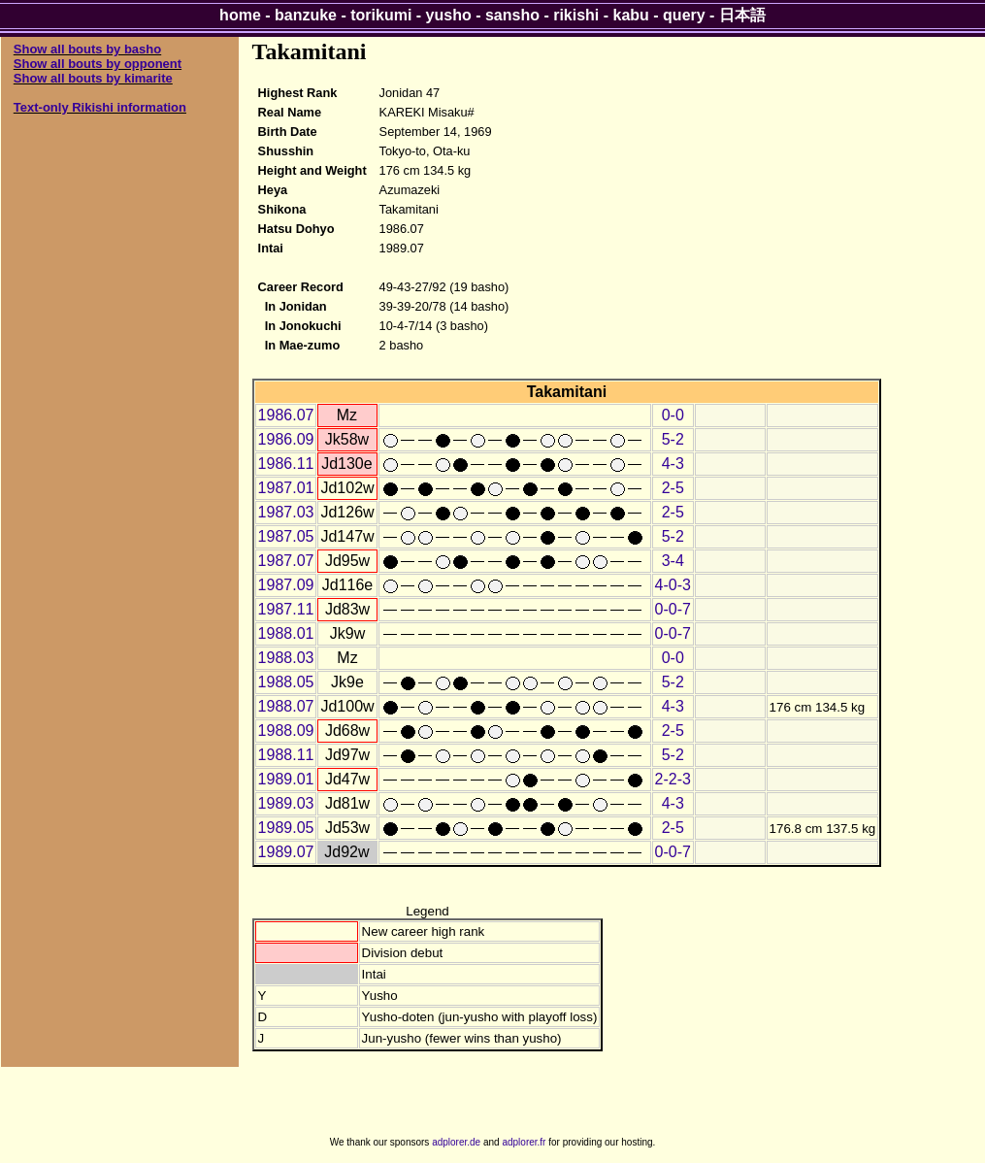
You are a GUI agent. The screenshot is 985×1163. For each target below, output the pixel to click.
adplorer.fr (523, 1142)
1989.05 (286, 827)
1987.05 (286, 536)
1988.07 (286, 706)
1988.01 (286, 633)
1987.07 (286, 560)
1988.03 (286, 657)
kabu (631, 15)
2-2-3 (673, 779)
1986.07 (286, 415)
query (684, 15)
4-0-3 (673, 585)
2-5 (673, 488)
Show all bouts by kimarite (93, 78)
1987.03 (286, 512)
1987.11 (286, 609)
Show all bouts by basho (87, 49)
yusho (449, 15)
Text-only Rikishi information (100, 107)
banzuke (306, 15)
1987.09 (286, 585)
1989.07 (286, 852)
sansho (512, 15)
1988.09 (286, 730)
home (240, 15)
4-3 (673, 463)
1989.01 (286, 779)
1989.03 (286, 803)
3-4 (673, 560)
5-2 (673, 439)
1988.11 (286, 755)
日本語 (742, 15)
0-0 (673, 415)
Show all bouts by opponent (97, 63)
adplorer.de (456, 1142)
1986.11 (286, 463)
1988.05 (286, 682)
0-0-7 (673, 609)
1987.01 (286, 488)
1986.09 (286, 439)
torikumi (380, 15)
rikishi (576, 15)
